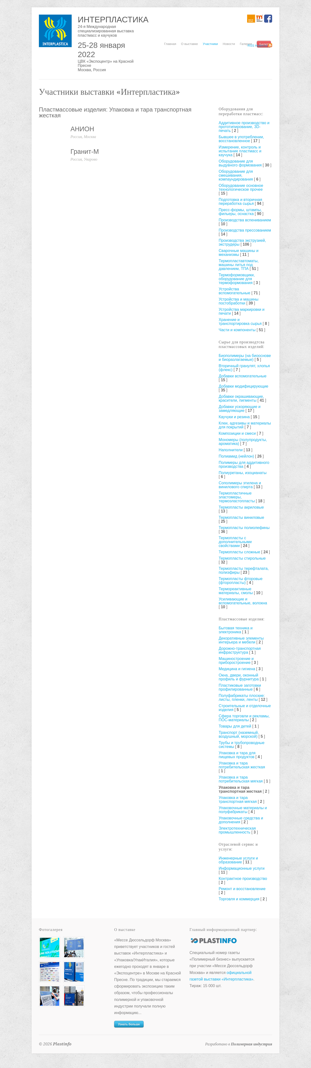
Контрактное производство (243, 879)
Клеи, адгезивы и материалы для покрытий (245, 425)
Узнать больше (129, 1024)
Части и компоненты (237, 330)
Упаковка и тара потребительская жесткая (242, 765)
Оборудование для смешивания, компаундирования (236, 175)
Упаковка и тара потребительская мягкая (241, 779)
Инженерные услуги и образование (238, 860)
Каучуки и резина (234, 417)
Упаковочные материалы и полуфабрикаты (243, 810)
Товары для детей (235, 726)
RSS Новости (257, 45)
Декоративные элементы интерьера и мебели (241, 640)
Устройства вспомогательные (234, 291)
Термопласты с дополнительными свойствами (235, 542)
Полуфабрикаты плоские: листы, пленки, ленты (242, 698)
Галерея (246, 44)
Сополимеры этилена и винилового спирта (240, 485)
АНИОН (82, 129)
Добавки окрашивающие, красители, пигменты (241, 398)
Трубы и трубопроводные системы (241, 745)
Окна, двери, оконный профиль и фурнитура (239, 677)
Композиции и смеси (237, 433)
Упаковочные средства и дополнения (241, 820)
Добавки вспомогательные (243, 376)
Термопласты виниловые (241, 517)
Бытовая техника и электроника (235, 630)
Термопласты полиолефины (244, 528)
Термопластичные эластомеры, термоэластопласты (237, 497)
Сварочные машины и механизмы (239, 253)
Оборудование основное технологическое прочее (241, 187)
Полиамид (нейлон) (236, 456)
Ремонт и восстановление (242, 889)
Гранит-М (84, 151)
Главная (170, 44)
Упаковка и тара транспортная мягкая (238, 800)
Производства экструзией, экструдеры (242, 242)
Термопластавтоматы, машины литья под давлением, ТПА (239, 265)
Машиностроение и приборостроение (236, 661)
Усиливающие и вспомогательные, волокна (243, 601)
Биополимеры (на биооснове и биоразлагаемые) (245, 358)
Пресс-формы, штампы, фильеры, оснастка (240, 212)
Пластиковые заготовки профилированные (240, 687)
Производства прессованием (245, 230)
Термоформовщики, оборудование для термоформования (237, 279)
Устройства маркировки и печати (242, 311)
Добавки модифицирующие (243, 386)
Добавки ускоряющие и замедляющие (239, 409)
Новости (229, 44)
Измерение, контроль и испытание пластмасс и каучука (240, 151)
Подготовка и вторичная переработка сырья (240, 202)
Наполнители (231, 450)
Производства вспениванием (245, 220)
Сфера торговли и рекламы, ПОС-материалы (244, 718)
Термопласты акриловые (241, 507)
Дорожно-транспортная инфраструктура (240, 650)
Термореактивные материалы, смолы (236, 591)
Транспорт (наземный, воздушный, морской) (239, 734)
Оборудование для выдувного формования (240, 163)
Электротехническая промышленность (237, 830)
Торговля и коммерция (239, 899)
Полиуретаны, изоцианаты (243, 473)
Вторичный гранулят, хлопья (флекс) (244, 368)
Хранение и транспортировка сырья (240, 322)
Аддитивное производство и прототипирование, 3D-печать (244, 127)
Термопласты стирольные (242, 558)
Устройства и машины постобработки (239, 301)
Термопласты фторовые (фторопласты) (240, 581)
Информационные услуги (242, 868)
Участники (210, 44)
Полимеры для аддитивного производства (244, 464)
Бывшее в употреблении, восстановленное (241, 139)
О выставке (189, 44)
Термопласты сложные (239, 552)
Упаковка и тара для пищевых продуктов (237, 755)
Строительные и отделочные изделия (245, 708)
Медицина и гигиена (237, 669)
